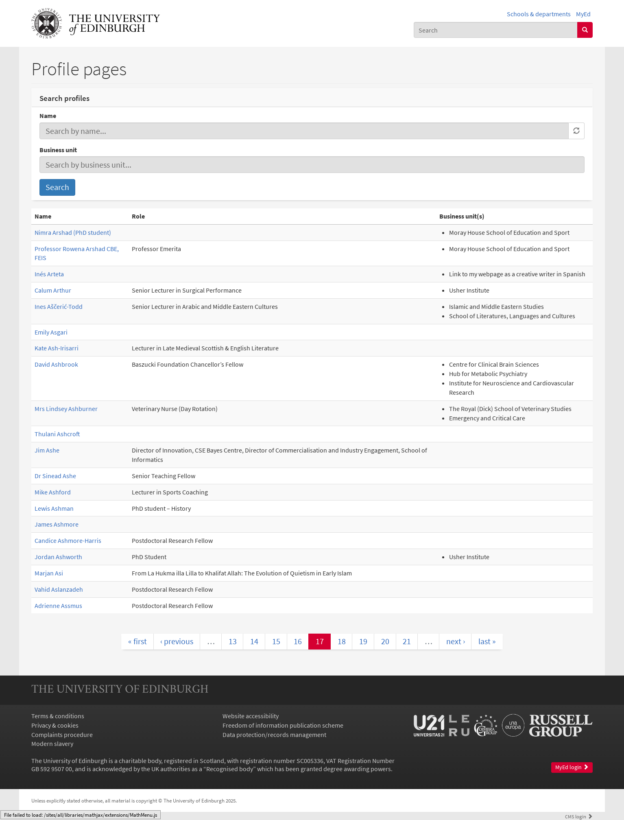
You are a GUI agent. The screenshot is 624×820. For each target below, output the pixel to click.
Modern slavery (52, 743)
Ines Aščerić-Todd (59, 306)
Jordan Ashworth (58, 557)
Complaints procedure (62, 734)
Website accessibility (251, 716)
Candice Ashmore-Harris (68, 540)
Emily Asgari (51, 332)
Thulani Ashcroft (57, 434)
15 (276, 641)
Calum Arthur (53, 290)
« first (137, 641)
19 (363, 641)
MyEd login (572, 767)
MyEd (583, 14)
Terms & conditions (57, 716)
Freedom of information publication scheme (283, 725)
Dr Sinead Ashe (55, 476)
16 (298, 641)
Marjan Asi (49, 573)
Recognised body (229, 769)
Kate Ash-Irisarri (57, 348)
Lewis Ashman (54, 508)
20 (385, 641)
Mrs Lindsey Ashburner (66, 409)
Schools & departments (539, 14)
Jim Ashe (47, 450)
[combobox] (496, 30)
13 (233, 641)
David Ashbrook (56, 364)
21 (407, 641)
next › (455, 641)
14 (254, 641)
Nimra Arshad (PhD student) (73, 232)
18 (342, 641)
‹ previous (176, 641)
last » (487, 641)
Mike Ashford (53, 492)
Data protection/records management (274, 734)
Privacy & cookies (55, 725)
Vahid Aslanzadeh (59, 589)
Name (47, 116)
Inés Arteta (49, 274)
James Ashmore (57, 524)
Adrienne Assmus (58, 605)
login (579, 816)
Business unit (58, 150)
